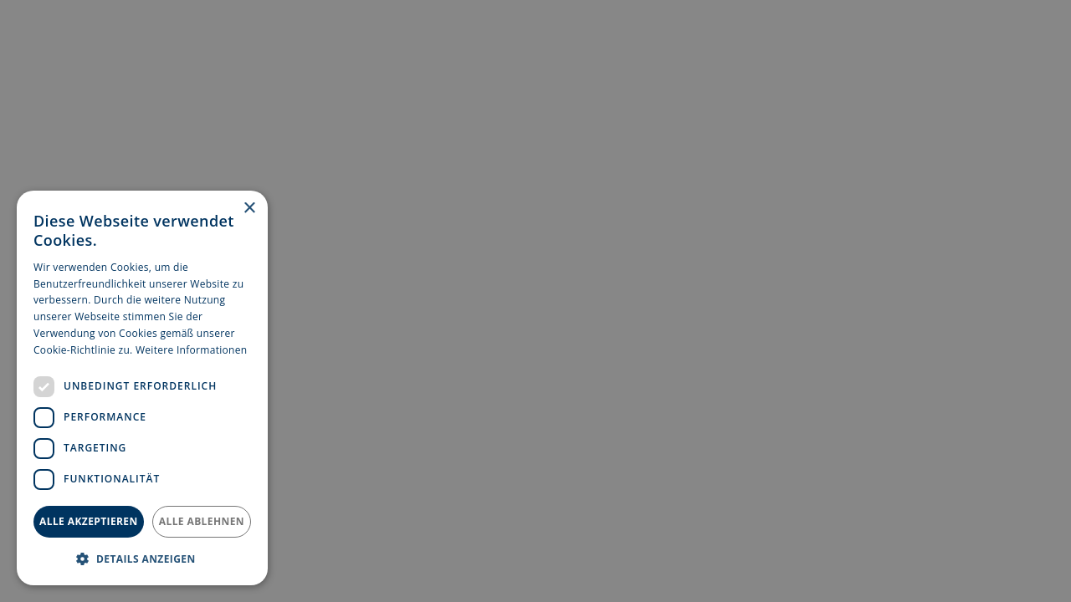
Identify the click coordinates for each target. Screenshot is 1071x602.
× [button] (249, 208)
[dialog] (142, 388)
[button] (142, 558)
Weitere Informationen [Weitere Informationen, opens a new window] (192, 350)
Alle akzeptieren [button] (88, 521)
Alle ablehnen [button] (201, 521)
